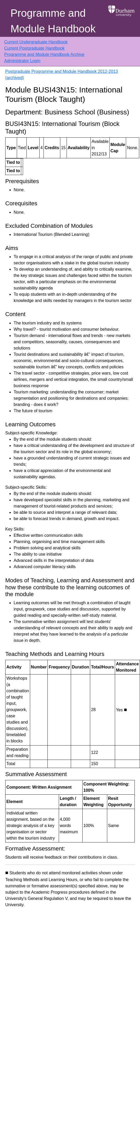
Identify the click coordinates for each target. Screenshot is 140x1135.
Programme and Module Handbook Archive (44, 54)
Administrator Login (22, 61)
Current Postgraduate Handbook (34, 48)
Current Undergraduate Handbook (36, 42)
